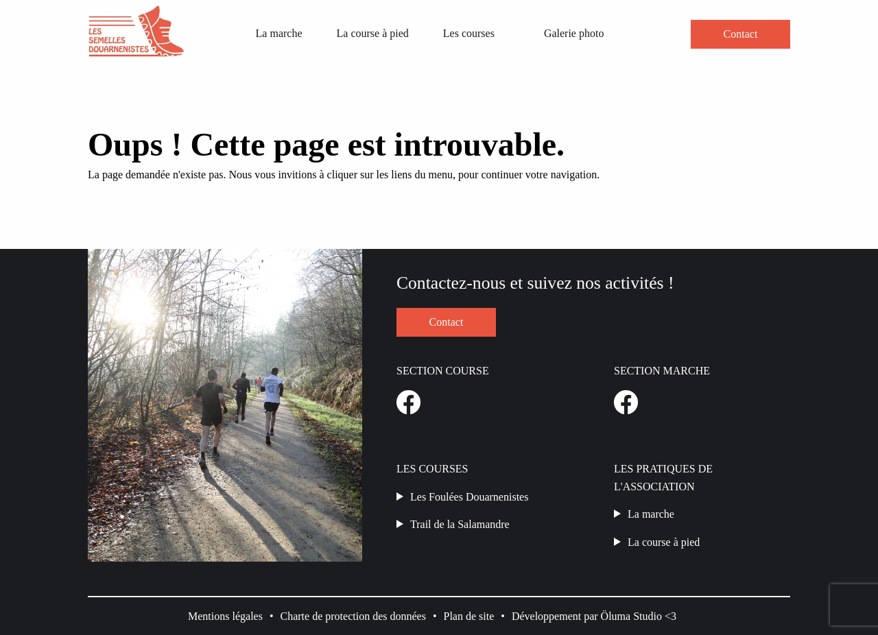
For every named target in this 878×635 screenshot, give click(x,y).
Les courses (469, 33)
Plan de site (469, 616)
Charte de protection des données (353, 616)
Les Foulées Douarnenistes (469, 497)
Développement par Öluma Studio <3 (594, 616)
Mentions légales (225, 616)
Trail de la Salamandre (460, 524)
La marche (279, 33)
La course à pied (373, 33)
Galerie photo (574, 33)
